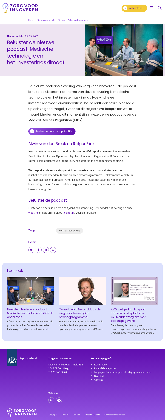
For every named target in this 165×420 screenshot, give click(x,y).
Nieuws (61, 20)
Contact (98, 379)
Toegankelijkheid (92, 414)
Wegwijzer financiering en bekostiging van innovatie (122, 372)
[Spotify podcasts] (59, 400)
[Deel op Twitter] (31, 250)
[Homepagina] (20, 8)
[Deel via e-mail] (53, 250)
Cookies (76, 414)
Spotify (70, 212)
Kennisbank (100, 364)
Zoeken (159, 8)
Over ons (99, 376)
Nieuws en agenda (46, 20)
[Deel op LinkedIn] (46, 250)
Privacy (65, 414)
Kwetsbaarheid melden (114, 414)
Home (31, 20)
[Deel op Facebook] (39, 250)
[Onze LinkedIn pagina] (51, 400)
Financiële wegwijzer (105, 368)
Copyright (53, 414)
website (33, 212)
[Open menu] (151, 8)
